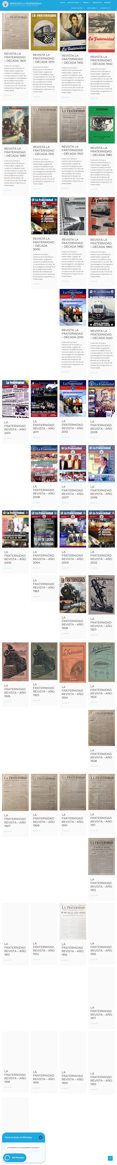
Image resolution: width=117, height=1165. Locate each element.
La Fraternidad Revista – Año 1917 (101, 1013)
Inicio (62, 3)
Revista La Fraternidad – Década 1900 (15, 57)
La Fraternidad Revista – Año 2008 (44, 492)
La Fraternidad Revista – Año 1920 (72, 1078)
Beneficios (97, 3)
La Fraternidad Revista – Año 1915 (72, 949)
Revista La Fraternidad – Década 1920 (72, 150)
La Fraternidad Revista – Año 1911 (101, 820)
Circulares (91, 8)
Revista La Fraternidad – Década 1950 (72, 59)
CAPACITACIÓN (76, 8)
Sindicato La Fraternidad (25, 3)
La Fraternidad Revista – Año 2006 (101, 492)
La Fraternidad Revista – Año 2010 (72, 426)
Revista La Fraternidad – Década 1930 (15, 152)
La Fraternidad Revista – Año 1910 (72, 820)
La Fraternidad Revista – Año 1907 (15, 821)
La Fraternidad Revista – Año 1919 (44, 1077)
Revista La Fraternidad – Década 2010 (72, 333)
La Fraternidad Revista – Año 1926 (15, 691)
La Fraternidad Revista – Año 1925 (44, 690)
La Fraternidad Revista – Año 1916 (101, 949)
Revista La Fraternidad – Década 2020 (101, 334)
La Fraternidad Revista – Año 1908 (101, 756)
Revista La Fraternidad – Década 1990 (72, 243)
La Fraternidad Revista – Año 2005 (15, 557)
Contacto (104, 8)
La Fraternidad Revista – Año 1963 (44, 586)
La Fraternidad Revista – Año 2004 (44, 557)
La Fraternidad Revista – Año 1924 (72, 692)
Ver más (7, 95)
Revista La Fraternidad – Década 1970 (44, 58)
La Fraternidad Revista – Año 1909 (44, 820)
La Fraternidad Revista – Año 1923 (101, 692)
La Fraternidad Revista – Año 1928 (72, 623)
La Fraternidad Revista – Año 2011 (44, 427)
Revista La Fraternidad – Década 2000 (43, 244)
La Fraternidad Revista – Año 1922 (101, 1079)
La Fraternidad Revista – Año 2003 (72, 557)
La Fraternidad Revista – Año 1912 (101, 885)
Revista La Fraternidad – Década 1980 (101, 151)
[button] (40, 1137)
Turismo (107, 3)
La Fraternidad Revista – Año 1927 (101, 624)
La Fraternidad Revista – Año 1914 (44, 949)
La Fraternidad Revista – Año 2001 (15, 428)
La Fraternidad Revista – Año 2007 (72, 492)
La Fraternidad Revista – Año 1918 (15, 1077)
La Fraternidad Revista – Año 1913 (15, 949)
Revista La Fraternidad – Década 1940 (101, 60)
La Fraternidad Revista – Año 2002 (101, 557)
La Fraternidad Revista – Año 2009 (101, 427)
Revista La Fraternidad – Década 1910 (43, 150)
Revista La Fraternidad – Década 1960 (101, 243)
